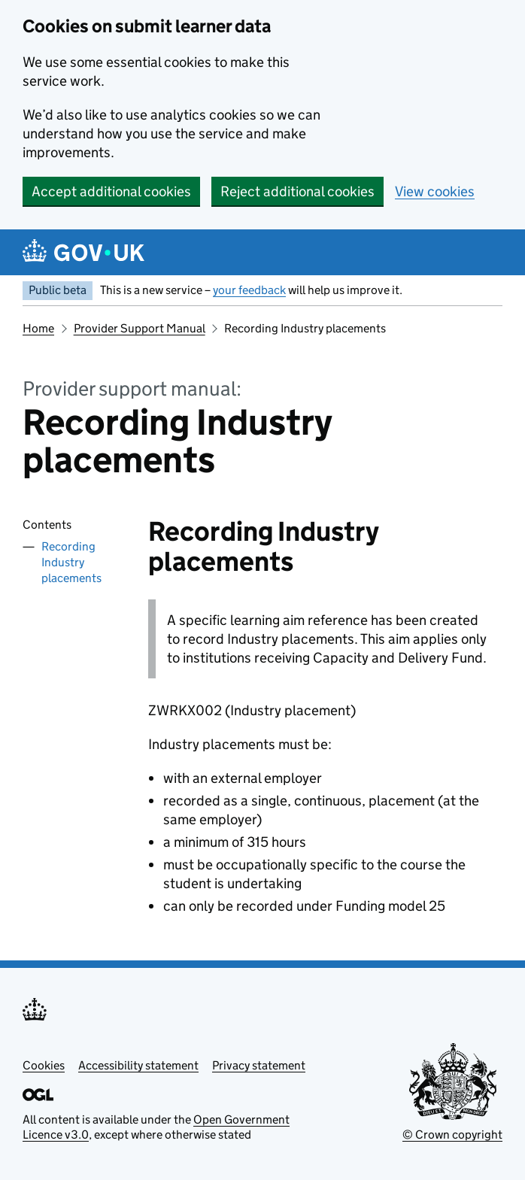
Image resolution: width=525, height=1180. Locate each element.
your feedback (249, 290)
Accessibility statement (138, 1065)
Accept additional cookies (111, 191)
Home (38, 328)
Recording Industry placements (71, 562)
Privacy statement (258, 1065)
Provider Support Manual (139, 328)
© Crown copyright (452, 1134)
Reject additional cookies (297, 191)
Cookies (44, 1065)
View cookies (435, 191)
